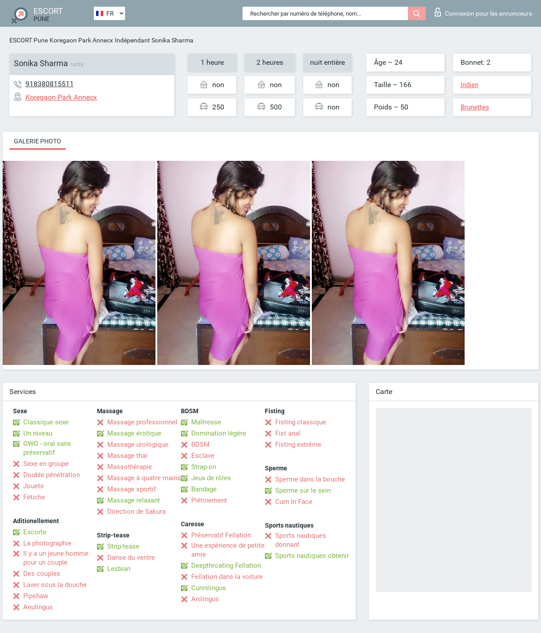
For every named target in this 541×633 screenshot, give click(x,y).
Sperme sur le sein (303, 490)
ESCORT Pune (28, 40)
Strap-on (203, 467)
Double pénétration (51, 475)
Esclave (202, 456)
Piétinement (209, 500)
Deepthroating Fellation (226, 566)
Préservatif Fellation (221, 535)
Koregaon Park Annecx (81, 40)
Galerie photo (37, 141)
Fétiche (34, 497)
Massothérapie (129, 467)
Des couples (41, 574)
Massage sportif (131, 489)
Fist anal (288, 433)
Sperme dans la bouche (310, 479)
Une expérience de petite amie (227, 549)
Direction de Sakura (136, 511)
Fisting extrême (298, 444)
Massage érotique (134, 433)
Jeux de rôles (211, 478)
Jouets (33, 486)
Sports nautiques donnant (300, 540)
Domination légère (218, 433)
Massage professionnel (142, 422)
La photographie (47, 543)
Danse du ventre (131, 557)
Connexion (483, 12)
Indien (469, 85)
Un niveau (37, 433)
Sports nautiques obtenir (312, 556)
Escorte (34, 532)
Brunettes (475, 107)
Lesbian (118, 569)
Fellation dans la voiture (227, 577)
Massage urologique (137, 444)
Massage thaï (127, 456)
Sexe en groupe (46, 464)
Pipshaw (35, 596)
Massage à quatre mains (144, 478)
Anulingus (38, 607)
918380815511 (49, 84)
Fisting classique (300, 422)
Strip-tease (123, 546)
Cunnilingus (208, 588)
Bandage (204, 489)
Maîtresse (206, 422)
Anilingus (205, 599)
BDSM (200, 444)
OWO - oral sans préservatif (47, 448)
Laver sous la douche (55, 585)
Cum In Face (293, 502)
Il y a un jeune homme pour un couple (55, 557)
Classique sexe (46, 422)
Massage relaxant (133, 500)
